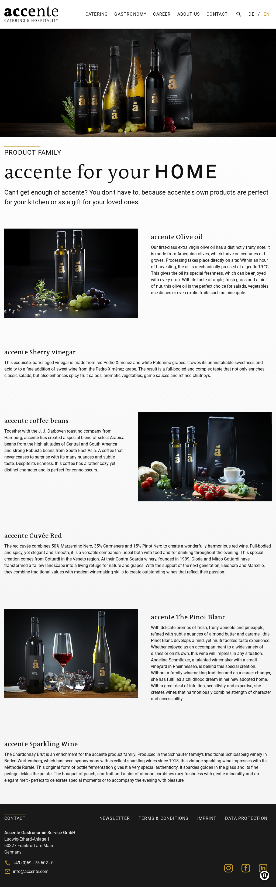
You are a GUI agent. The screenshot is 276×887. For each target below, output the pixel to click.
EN (267, 14)
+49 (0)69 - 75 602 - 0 (33, 862)
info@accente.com (31, 871)
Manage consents (264, 875)
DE (251, 14)
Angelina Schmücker (170, 659)
